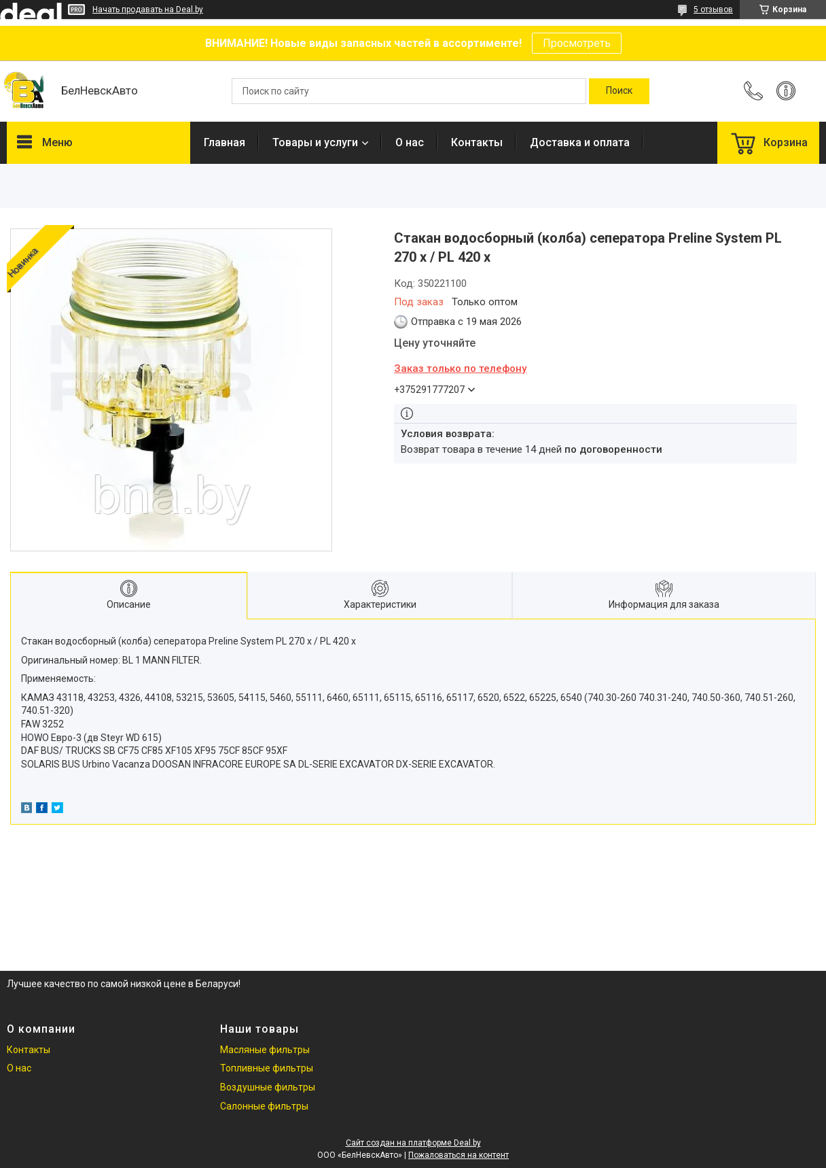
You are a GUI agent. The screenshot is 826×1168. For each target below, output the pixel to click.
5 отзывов (713, 9)
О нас (409, 142)
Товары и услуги (315, 142)
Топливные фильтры (266, 1068)
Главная (224, 142)
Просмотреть (577, 43)
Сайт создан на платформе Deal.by (413, 1143)
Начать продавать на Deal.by (147, 9)
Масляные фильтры (265, 1049)
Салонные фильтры (264, 1106)
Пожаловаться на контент (458, 1155)
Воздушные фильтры (267, 1087)
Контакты (477, 142)
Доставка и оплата (580, 142)
